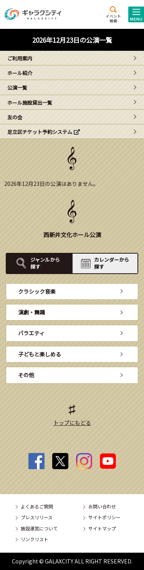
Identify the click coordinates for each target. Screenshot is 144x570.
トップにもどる (72, 422)
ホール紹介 (19, 73)
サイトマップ (102, 528)
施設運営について (39, 528)
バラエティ (31, 333)
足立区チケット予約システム (39, 131)
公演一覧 (17, 87)
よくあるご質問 (37, 506)
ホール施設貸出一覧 (29, 102)
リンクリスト (34, 539)
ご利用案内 (19, 58)
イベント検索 (113, 18)
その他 (26, 375)
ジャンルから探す (45, 263)
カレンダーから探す (111, 263)
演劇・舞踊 (31, 312)
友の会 (14, 117)
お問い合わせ (102, 506)
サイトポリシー (104, 517)
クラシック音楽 (37, 291)
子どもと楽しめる (39, 354)
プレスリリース (37, 517)
